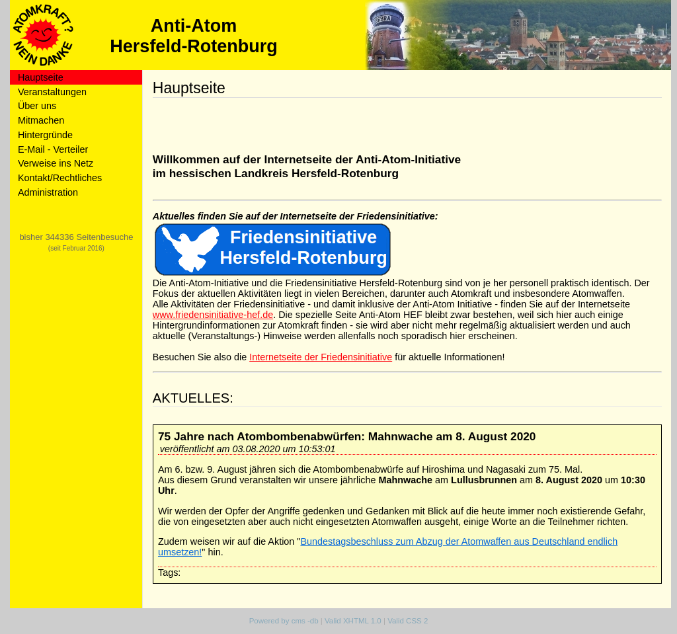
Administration (48, 192)
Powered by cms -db (284, 621)
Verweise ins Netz (55, 163)
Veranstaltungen (52, 92)
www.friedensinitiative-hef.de (213, 314)
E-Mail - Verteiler (53, 149)
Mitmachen (41, 120)
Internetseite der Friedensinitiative (320, 357)
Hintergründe (45, 135)
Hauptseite (40, 77)
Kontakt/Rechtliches (60, 178)
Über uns (37, 105)
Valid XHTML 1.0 (353, 621)
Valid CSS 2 (407, 621)
